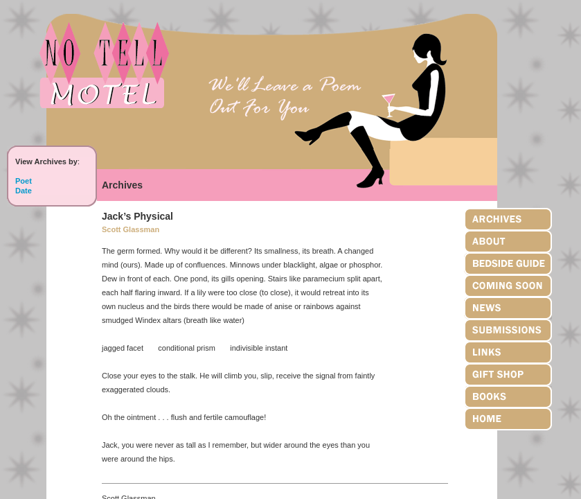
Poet (23, 181)
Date (23, 190)
